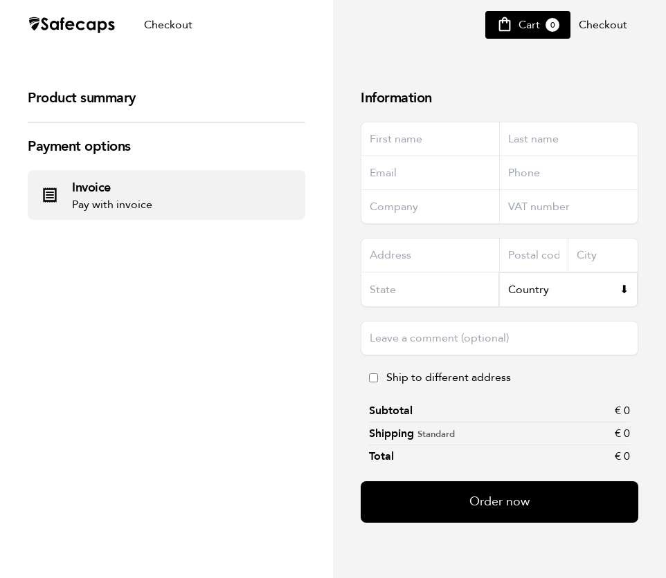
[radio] (166, 195)
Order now (499, 501)
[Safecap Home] (72, 25)
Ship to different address (448, 377)
